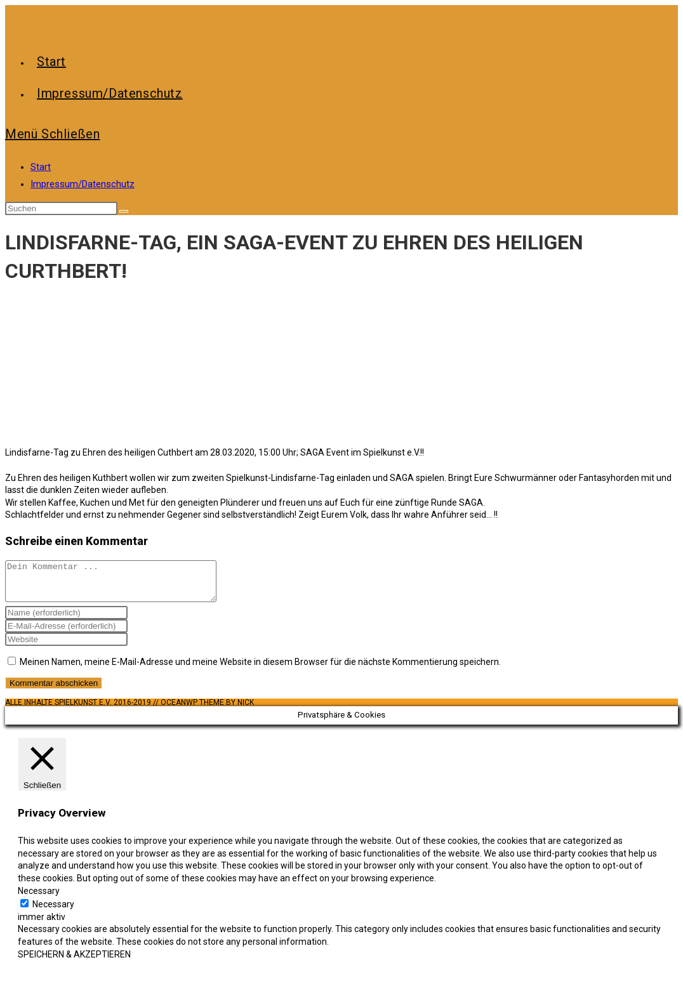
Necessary (53, 912)
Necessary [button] (39, 898)
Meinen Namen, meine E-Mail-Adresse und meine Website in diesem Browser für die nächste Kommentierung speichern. (260, 669)
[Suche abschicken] (123, 211)
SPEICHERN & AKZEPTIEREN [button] (74, 962)
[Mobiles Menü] (52, 133)
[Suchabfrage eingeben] (61, 208)
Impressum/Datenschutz (82, 184)
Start (40, 167)
